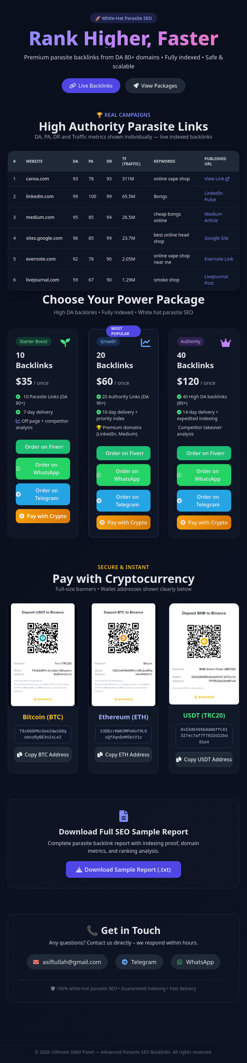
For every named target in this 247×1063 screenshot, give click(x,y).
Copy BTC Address (43, 754)
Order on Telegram (37, 494)
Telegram (139, 962)
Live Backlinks (91, 85)
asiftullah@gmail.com (67, 962)
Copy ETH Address (123, 754)
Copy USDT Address (204, 759)
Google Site (217, 238)
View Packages (155, 85)
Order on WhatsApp (37, 468)
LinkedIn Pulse (214, 196)
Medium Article (213, 217)
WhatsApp (195, 962)
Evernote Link (219, 259)
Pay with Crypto (43, 516)
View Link (217, 179)
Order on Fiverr (44, 446)
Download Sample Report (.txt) (123, 869)
